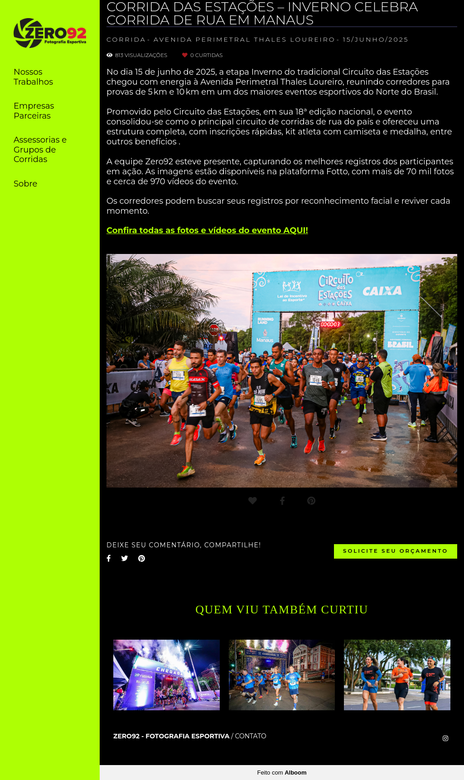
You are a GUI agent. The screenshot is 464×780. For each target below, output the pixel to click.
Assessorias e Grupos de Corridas (40, 149)
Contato (250, 736)
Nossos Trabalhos (33, 77)
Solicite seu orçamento (395, 551)
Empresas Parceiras (34, 111)
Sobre (25, 184)
